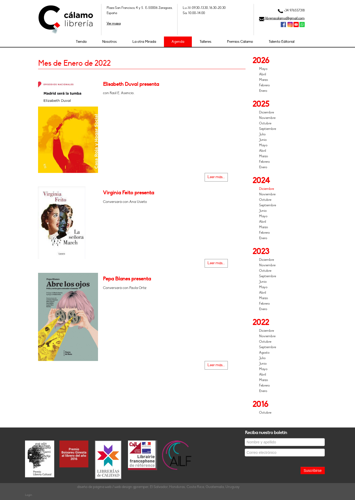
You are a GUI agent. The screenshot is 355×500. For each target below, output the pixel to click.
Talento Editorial (282, 41)
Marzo (263, 80)
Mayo (263, 69)
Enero (263, 91)
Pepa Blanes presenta (127, 279)
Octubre (265, 123)
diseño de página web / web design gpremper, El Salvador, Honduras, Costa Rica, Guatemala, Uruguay (158, 487)
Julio (262, 134)
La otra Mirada (144, 41)
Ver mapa (114, 23)
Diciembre (266, 112)
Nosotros (109, 41)
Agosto (264, 353)
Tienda (81, 41)
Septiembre (267, 129)
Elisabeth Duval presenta (131, 84)
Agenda (178, 41)
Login (28, 495)
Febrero (264, 85)
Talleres (205, 41)
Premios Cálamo (240, 41)
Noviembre (267, 118)
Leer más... (216, 177)
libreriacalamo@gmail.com (285, 18)
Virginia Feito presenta (128, 193)
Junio (263, 140)
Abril (262, 74)
